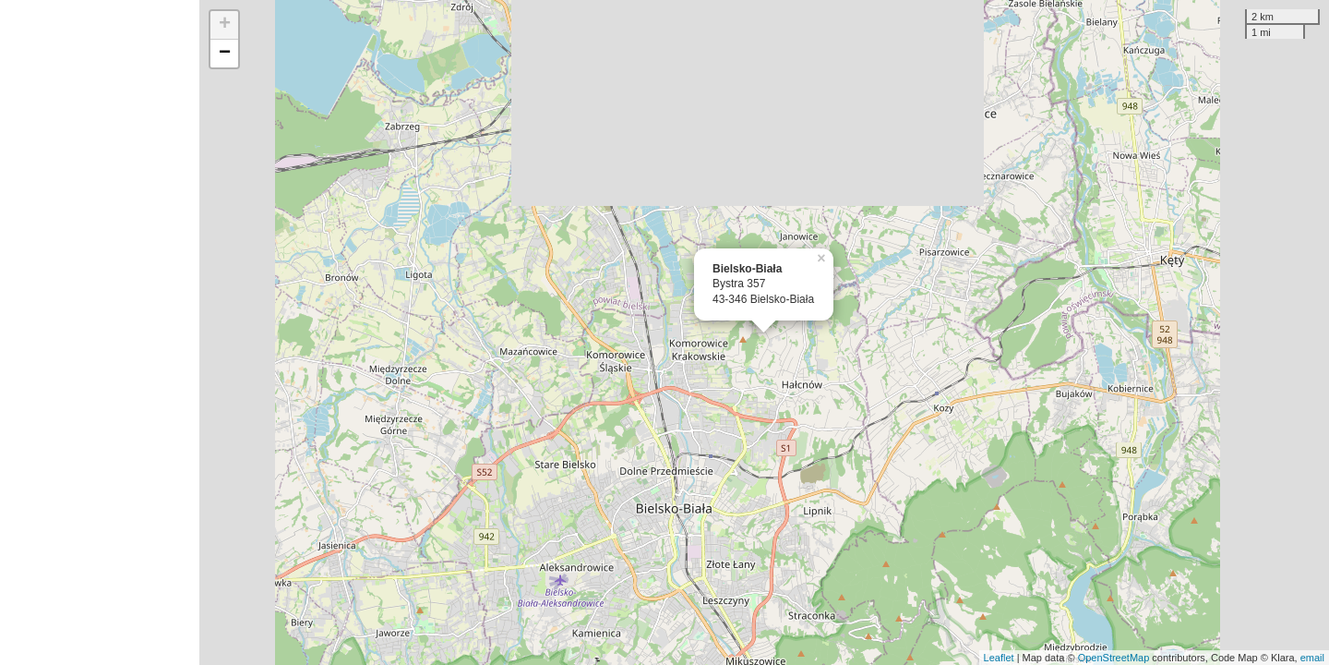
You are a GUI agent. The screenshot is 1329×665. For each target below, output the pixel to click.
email (1312, 657)
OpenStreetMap (1114, 657)
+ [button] (225, 25)
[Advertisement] (99, 332)
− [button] (225, 53)
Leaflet (999, 657)
